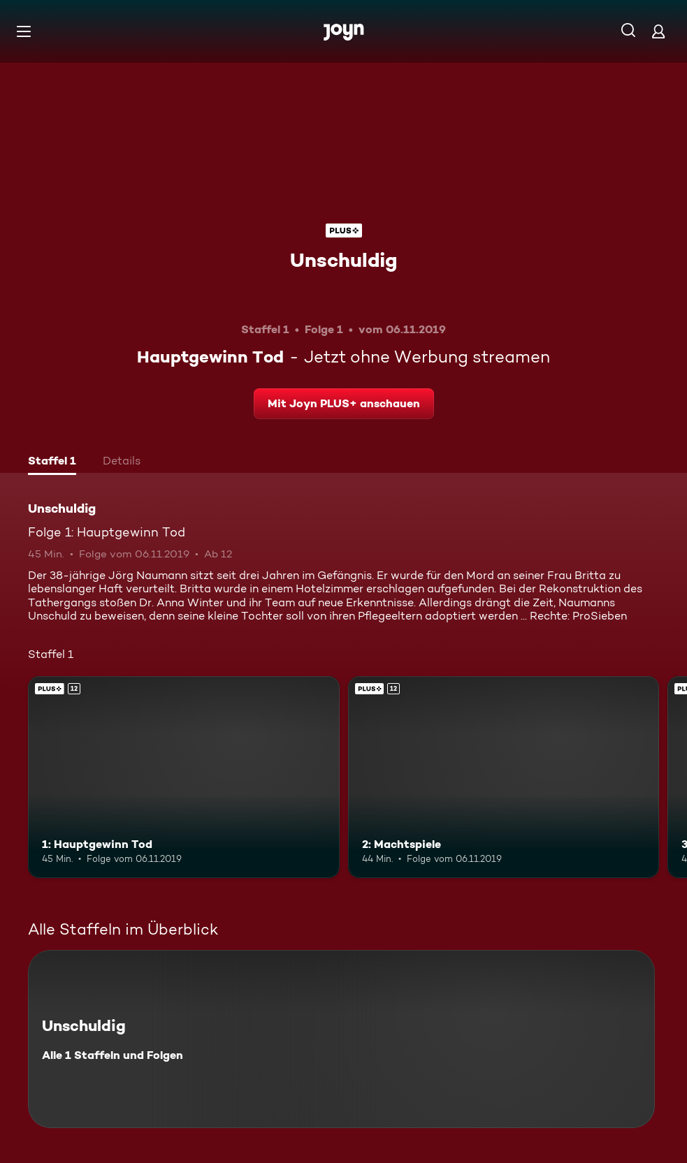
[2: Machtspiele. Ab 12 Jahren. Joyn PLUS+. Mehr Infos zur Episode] (504, 777)
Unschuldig (343, 260)
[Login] (658, 31)
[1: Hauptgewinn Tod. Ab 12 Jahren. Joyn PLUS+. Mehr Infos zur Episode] (184, 777)
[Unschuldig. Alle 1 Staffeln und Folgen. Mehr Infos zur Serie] (341, 1039)
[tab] (52, 462)
